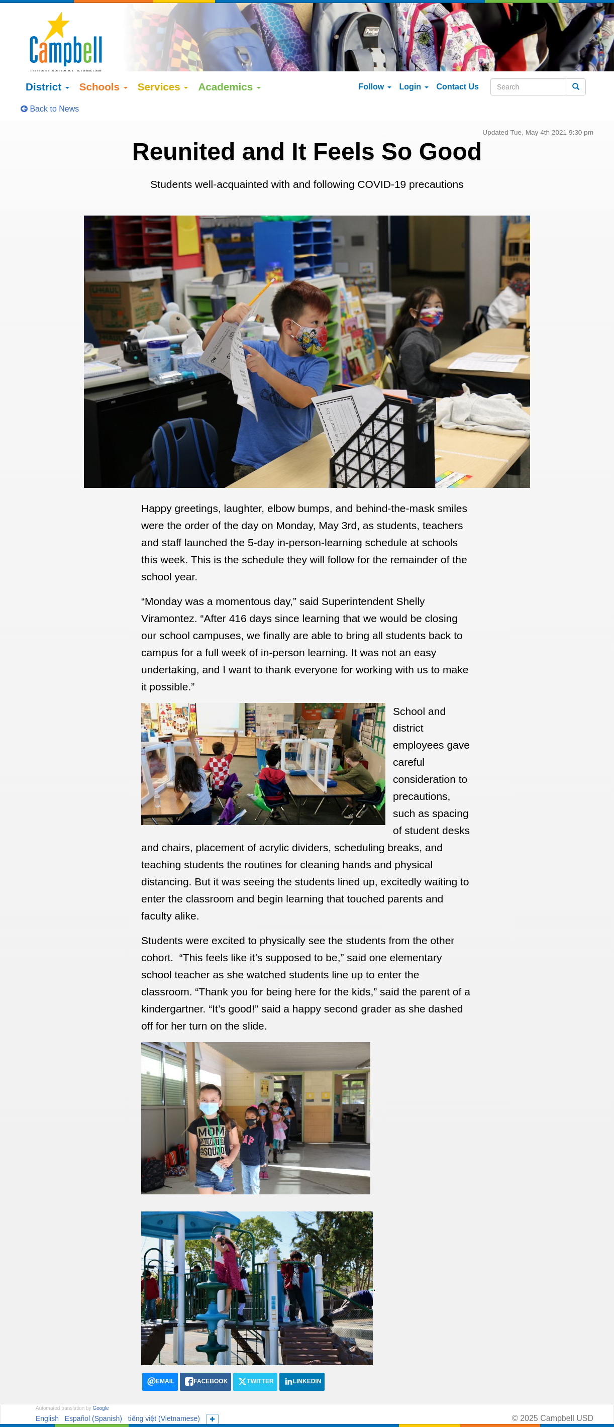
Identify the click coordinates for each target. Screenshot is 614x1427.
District (47, 58)
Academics (229, 58)
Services (163, 58)
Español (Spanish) (93, 1390)
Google (100, 1379)
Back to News (50, 80)
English (47, 1390)
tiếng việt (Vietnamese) (164, 1390)
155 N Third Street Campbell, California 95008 (370, 1409)
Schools (103, 58)
